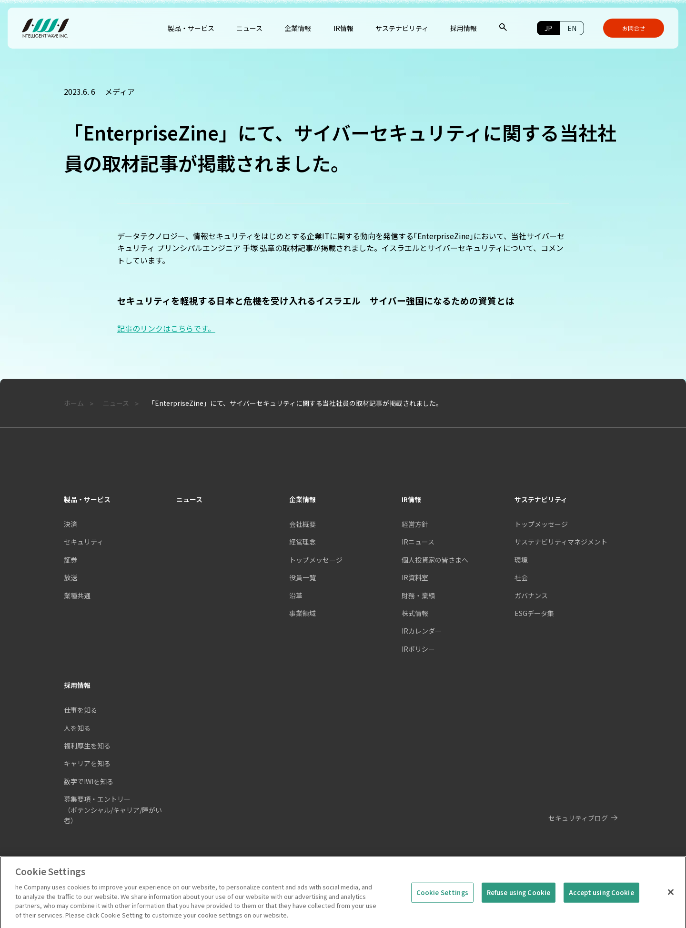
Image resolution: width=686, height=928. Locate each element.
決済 (70, 524)
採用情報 (77, 685)
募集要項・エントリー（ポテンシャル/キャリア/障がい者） (113, 809)
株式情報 (415, 613)
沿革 (296, 595)
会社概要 (302, 524)
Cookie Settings (442, 901)
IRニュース (418, 541)
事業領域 (302, 613)
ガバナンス (531, 595)
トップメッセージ (316, 560)
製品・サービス (87, 499)
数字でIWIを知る (88, 781)
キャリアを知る (87, 763)
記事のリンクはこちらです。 (166, 328)
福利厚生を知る (87, 745)
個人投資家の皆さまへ (435, 560)
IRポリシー (418, 649)
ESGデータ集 (534, 613)
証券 (70, 560)
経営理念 (302, 541)
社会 (521, 577)
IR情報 (411, 499)
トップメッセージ (541, 524)
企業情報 (302, 499)
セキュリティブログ (578, 818)
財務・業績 (418, 595)
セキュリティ (83, 541)
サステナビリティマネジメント (560, 541)
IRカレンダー (422, 630)
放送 (70, 577)
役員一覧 (302, 577)
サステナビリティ (540, 499)
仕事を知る (80, 710)
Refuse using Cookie (518, 901)
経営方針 (415, 524)
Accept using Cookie (601, 901)
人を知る (77, 728)
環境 (521, 560)
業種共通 (77, 595)
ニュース (189, 499)
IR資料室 (415, 577)
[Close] (670, 900)
